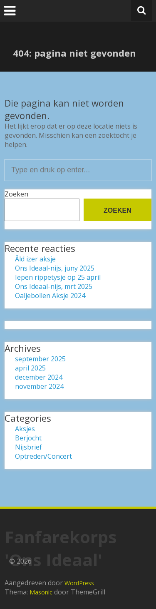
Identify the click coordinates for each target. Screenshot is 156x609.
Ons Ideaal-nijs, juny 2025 (54, 268)
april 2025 (30, 368)
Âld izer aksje (35, 258)
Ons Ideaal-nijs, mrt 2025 (53, 286)
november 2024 (39, 386)
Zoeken (16, 194)
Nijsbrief (28, 447)
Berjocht (28, 437)
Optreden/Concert (43, 456)
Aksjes (25, 428)
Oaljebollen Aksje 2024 (50, 295)
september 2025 (40, 358)
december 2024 (38, 377)
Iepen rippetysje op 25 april (58, 277)
